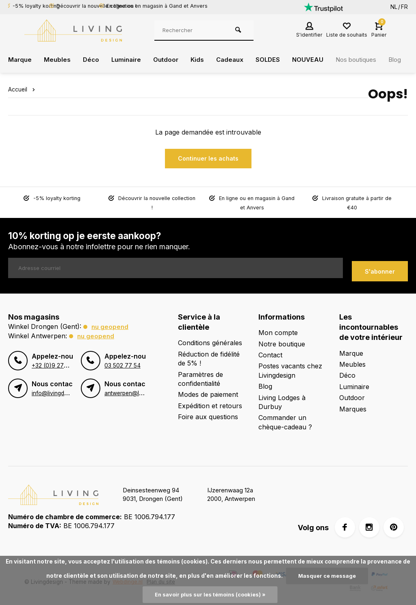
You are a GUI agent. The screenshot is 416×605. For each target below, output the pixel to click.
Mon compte (278, 329)
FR (404, 7)
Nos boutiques (368, 60)
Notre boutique (281, 340)
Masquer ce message (327, 575)
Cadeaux (237, 60)
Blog (265, 383)
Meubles (58, 60)
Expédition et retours (210, 402)
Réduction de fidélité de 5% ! (209, 354)
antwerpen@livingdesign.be (140, 389)
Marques (352, 405)
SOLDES (276, 60)
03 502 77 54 (121, 361)
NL (393, 7)
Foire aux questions (208, 413)
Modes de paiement (208, 391)
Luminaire (129, 60)
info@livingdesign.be (58, 389)
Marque (20, 60)
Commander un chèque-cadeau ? (285, 418)
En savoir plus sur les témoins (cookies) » (210, 594)
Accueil (23, 89)
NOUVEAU (317, 60)
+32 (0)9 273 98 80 (58, 361)
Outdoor (171, 60)
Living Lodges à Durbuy (282, 398)
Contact (270, 351)
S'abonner (380, 267)
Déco (93, 60)
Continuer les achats (208, 158)
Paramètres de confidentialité (200, 374)
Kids (203, 60)
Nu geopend (110, 323)
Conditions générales (210, 339)
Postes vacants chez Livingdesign (290, 366)
